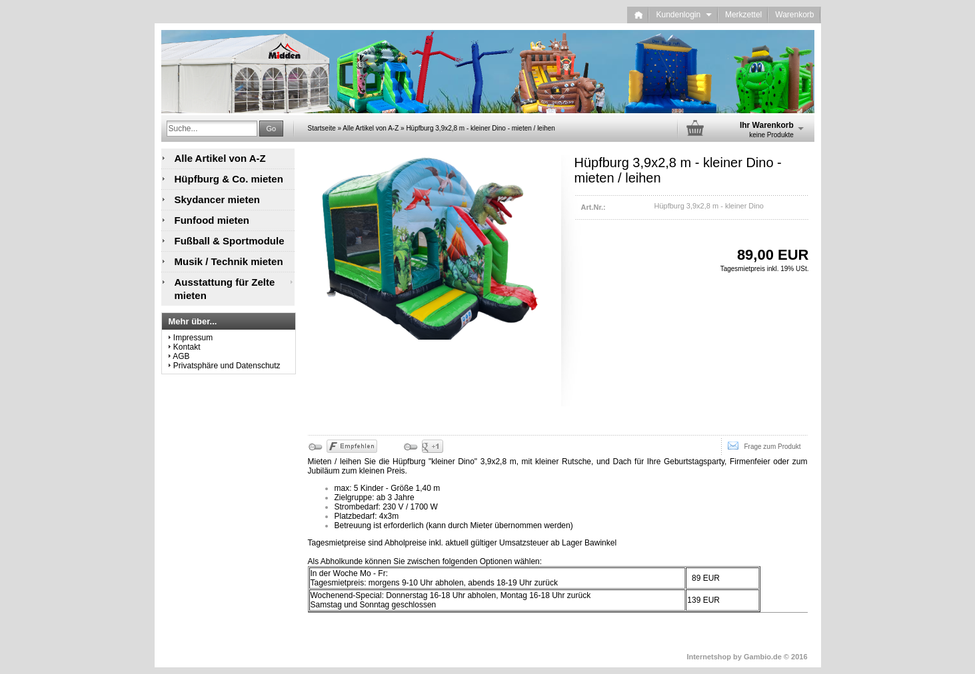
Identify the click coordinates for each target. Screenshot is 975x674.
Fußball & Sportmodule (230, 240)
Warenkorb (794, 14)
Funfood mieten (212, 220)
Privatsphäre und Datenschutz (227, 365)
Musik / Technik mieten (229, 261)
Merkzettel (743, 14)
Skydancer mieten (217, 199)
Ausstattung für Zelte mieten (225, 288)
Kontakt (187, 347)
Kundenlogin (683, 14)
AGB (181, 356)
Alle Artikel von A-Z (220, 158)
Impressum (193, 337)
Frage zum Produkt (764, 445)
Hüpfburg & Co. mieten (229, 178)
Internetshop (708, 657)
